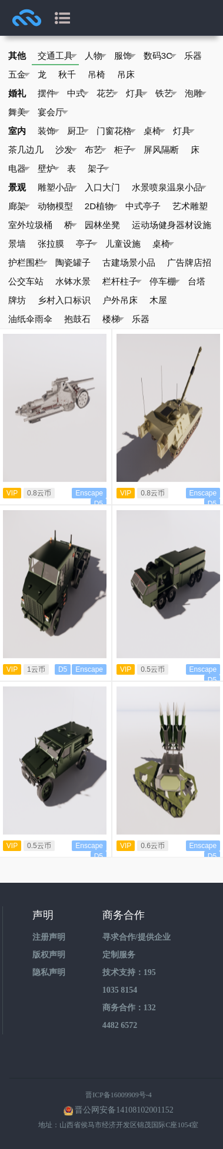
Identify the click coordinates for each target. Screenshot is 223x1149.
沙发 (66, 150)
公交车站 (26, 281)
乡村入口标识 (64, 300)
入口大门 (102, 187)
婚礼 (17, 93)
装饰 (48, 131)
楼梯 (113, 319)
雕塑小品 (57, 187)
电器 (19, 168)
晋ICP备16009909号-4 (118, 1095)
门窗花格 (116, 131)
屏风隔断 (161, 150)
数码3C (160, 56)
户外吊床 (120, 300)
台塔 (196, 281)
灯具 (137, 93)
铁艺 (166, 93)
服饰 (125, 56)
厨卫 (78, 131)
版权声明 (48, 954)
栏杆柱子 (122, 281)
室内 (17, 131)
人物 (95, 56)
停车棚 (164, 281)
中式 (78, 93)
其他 (17, 56)
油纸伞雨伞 (30, 319)
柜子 (125, 150)
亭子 (87, 244)
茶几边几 (26, 150)
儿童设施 (123, 244)
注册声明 (48, 937)
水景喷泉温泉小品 (169, 187)
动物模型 (55, 206)
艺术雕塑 (190, 206)
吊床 (126, 74)
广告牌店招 (189, 262)
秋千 (67, 74)
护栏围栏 (28, 262)
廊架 (19, 206)
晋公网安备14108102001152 (124, 1110)
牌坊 (17, 300)
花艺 (107, 93)
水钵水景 (73, 281)
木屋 (158, 300)
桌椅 (154, 131)
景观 (17, 187)
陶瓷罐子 (73, 262)
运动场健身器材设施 (171, 225)
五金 (19, 74)
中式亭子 (143, 206)
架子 (98, 168)
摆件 (48, 93)
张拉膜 (51, 244)
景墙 (17, 244)
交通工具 (57, 56)
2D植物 (101, 206)
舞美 (19, 112)
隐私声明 (48, 972)
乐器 (193, 56)
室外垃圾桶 (30, 225)
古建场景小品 (128, 262)
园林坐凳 (102, 225)
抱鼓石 (77, 319)
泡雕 (196, 93)
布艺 (95, 150)
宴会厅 (53, 112)
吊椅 (96, 74)
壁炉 (48, 168)
